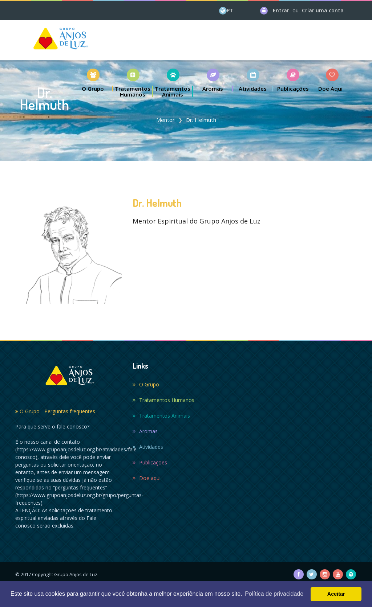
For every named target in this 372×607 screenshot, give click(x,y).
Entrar (281, 10)
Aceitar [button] (336, 594)
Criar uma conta (323, 10)
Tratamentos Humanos (163, 400)
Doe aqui (147, 478)
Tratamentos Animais (161, 415)
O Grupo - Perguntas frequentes (55, 411)
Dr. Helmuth (201, 119)
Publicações (150, 462)
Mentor (165, 119)
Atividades (148, 446)
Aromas (145, 431)
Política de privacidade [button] (274, 594)
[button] (93, 80)
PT (230, 10)
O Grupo (146, 384)
